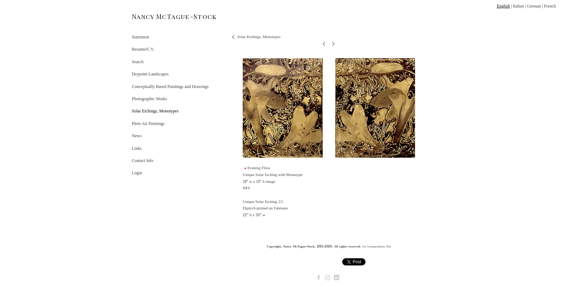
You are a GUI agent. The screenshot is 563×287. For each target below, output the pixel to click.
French (550, 6)
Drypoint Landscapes (150, 74)
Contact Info (142, 161)
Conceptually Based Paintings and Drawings (170, 87)
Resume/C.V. (143, 49)
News (136, 136)
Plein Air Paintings (148, 124)
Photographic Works (149, 99)
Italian (518, 6)
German (534, 6)
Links (136, 148)
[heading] (150, 17)
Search (138, 62)
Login (137, 173)
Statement (140, 37)
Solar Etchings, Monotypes (155, 111)
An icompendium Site (376, 246)
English (503, 6)
